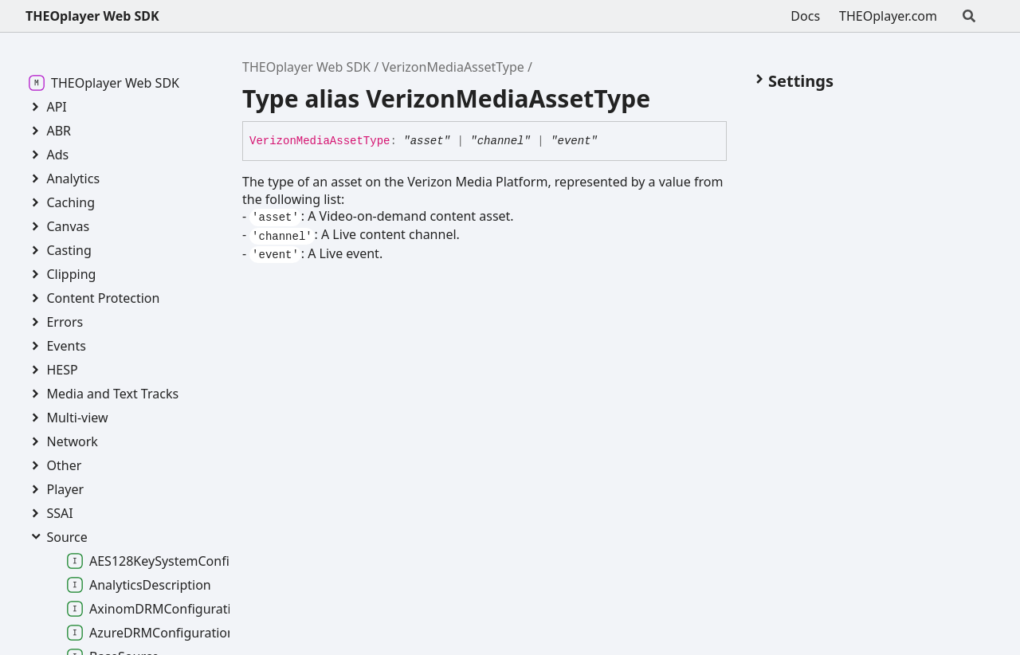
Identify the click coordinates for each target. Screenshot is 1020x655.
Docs (805, 16)
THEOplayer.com (888, 16)
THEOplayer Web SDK (92, 16)
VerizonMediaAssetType (453, 67)
